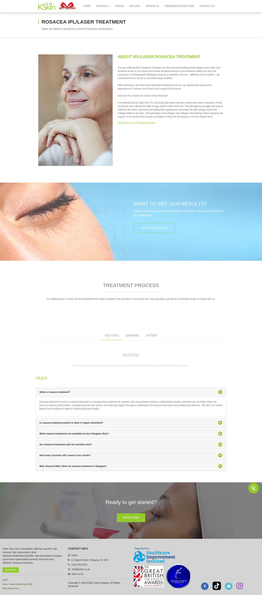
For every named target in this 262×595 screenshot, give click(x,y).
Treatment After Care (179, 6)
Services (103, 6)
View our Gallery (154, 227)
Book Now (131, 517)
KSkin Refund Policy (11, 588)
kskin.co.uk (77, 574)
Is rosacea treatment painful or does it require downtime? (131, 422)
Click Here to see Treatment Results (136, 123)
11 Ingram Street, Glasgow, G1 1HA (89, 560)
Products (152, 6)
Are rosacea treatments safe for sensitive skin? (131, 444)
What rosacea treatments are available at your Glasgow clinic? (131, 433)
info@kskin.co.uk (81, 569)
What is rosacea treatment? (131, 392)
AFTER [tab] (151, 341)
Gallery (134, 6)
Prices (119, 6)
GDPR (5, 580)
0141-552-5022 (79, 564)
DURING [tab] (132, 341)
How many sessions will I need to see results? (131, 455)
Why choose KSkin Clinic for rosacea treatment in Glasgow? (131, 466)
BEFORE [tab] (112, 341)
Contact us (207, 6)
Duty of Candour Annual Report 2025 (18, 584)
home (87, 6)
